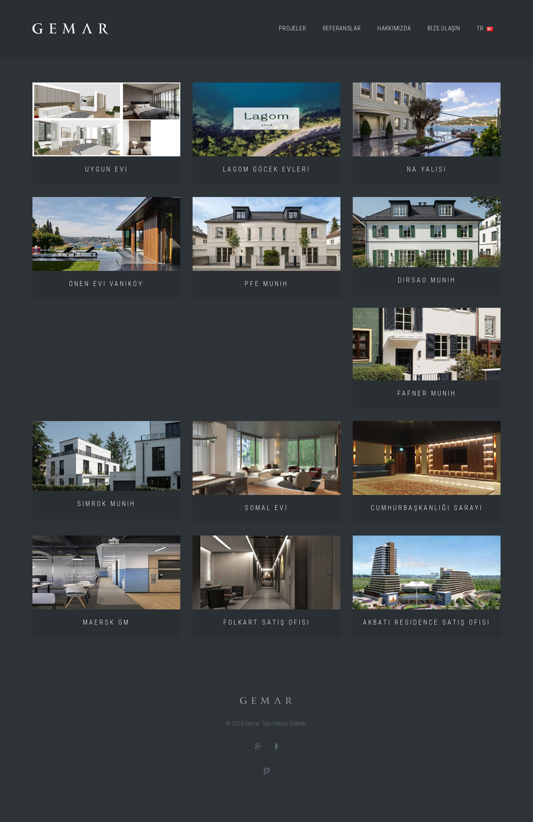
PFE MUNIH (266, 284)
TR (485, 28)
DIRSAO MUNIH (427, 280)
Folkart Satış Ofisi (266, 622)
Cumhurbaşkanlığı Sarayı (427, 508)
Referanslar (342, 28)
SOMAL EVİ (266, 508)
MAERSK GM (106, 622)
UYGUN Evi (106, 169)
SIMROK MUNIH (106, 504)
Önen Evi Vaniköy (106, 284)
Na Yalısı (427, 169)
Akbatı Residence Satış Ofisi (426, 622)
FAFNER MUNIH (426, 393)
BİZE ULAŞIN (443, 28)
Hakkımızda (394, 28)
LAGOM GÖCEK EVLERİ (266, 169)
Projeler (292, 28)
